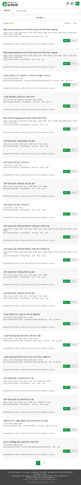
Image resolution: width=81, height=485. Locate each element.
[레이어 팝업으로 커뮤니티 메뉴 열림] (72, 3)
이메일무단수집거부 (43, 482)
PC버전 (53, 482)
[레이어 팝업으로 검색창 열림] (77, 3)
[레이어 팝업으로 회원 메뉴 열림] (68, 3)
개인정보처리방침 (31, 482)
